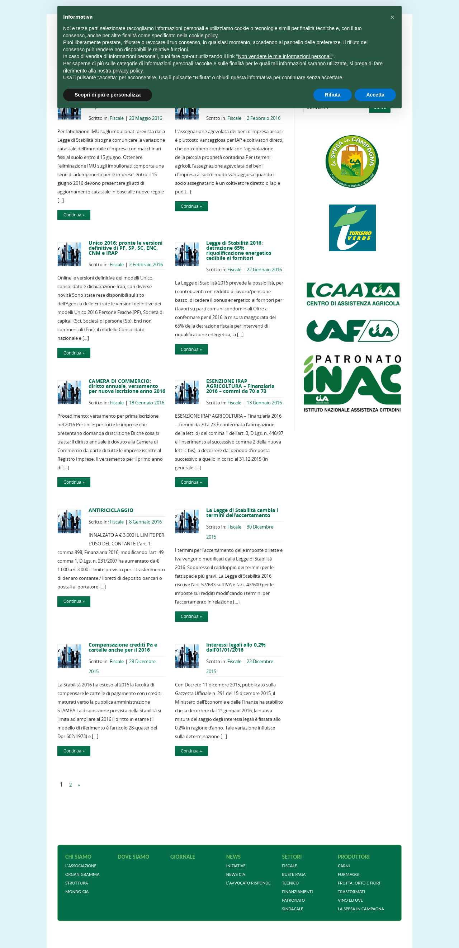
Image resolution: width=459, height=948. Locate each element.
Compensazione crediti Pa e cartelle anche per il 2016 (123, 647)
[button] (392, 17)
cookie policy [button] (203, 35)
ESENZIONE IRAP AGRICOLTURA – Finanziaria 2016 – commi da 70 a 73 (240, 385)
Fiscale (117, 118)
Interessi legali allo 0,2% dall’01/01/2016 (236, 647)
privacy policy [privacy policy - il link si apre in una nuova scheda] (128, 71)
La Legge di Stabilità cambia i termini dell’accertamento (242, 512)
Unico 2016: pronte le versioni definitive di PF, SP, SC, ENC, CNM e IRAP (125, 247)
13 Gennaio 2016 (264, 402)
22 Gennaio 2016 (264, 269)
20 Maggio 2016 (145, 118)
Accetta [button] (375, 95)
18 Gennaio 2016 (146, 402)
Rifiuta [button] (333, 95)
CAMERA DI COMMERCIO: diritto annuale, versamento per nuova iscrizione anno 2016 (127, 385)
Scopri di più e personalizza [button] (108, 95)
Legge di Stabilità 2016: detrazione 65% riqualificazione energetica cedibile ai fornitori (238, 250)
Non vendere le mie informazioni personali (284, 56)
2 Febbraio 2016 (263, 118)
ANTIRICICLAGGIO (111, 510)
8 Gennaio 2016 (145, 521)
